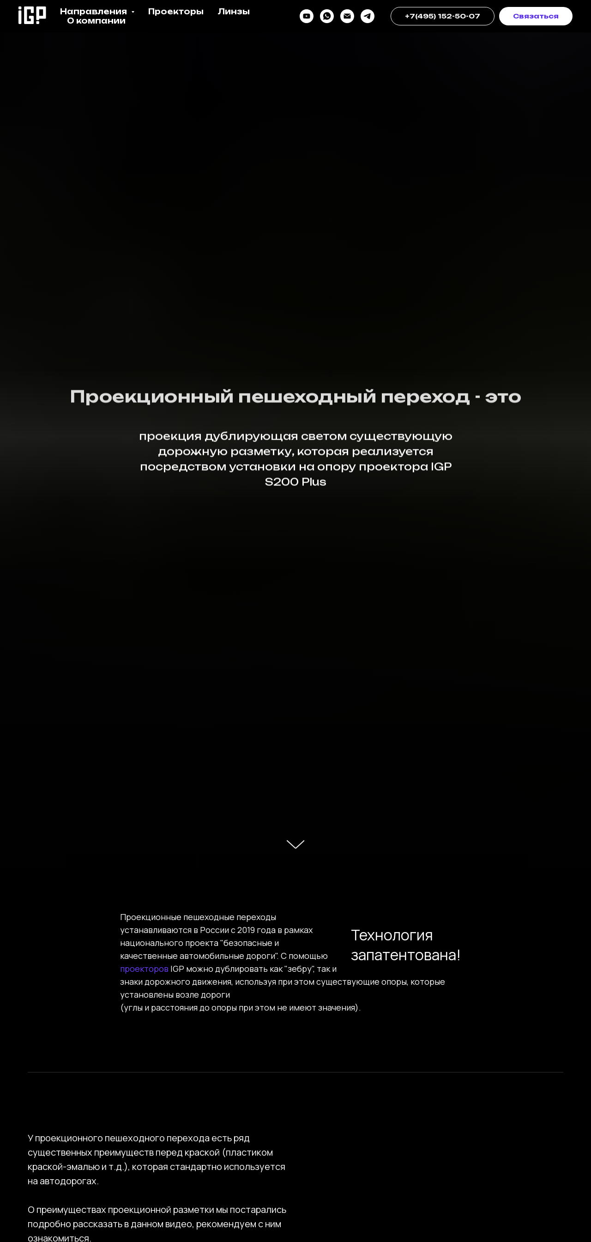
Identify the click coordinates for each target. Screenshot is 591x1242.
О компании (96, 20)
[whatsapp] (327, 16)
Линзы (233, 11)
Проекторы (176, 11)
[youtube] (307, 16)
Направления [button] (94, 11)
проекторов (145, 968)
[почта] (347, 16)
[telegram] (367, 16)
